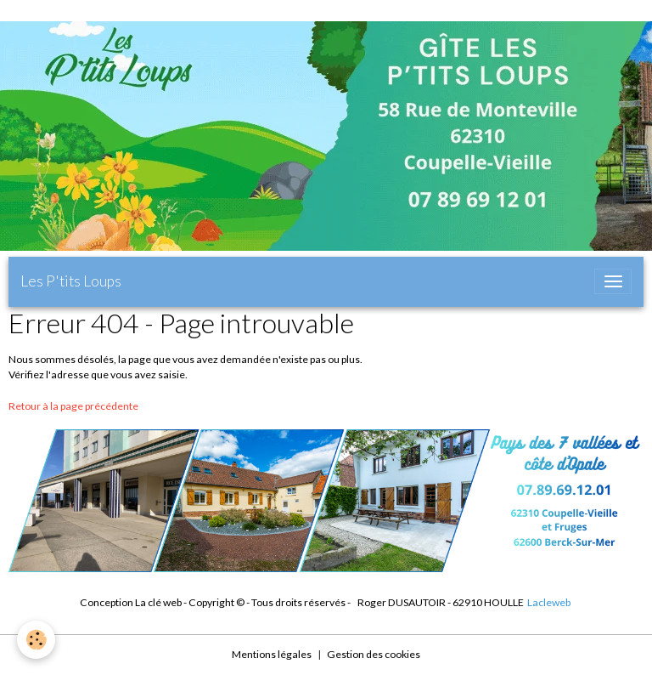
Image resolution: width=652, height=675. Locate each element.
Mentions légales (272, 654)
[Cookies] (36, 640)
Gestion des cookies (373, 654)
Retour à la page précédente (73, 406)
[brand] (70, 281)
